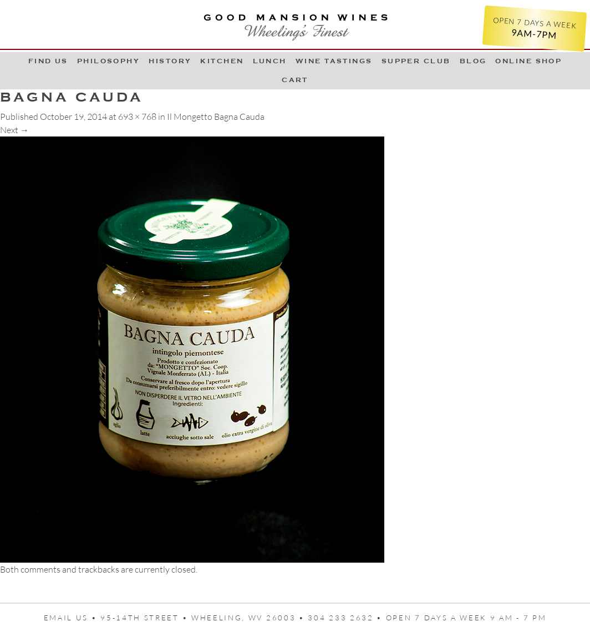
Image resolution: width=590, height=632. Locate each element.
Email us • (72, 617)
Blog (473, 61)
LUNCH (270, 61)
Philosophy (108, 61)
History (170, 61)
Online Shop (528, 61)
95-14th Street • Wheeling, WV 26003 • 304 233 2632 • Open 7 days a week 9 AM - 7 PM (323, 617)
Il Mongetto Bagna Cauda (216, 116)
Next (14, 129)
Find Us (48, 61)
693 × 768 (137, 116)
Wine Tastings (334, 61)
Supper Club (416, 61)
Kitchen (221, 61)
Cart (295, 80)
